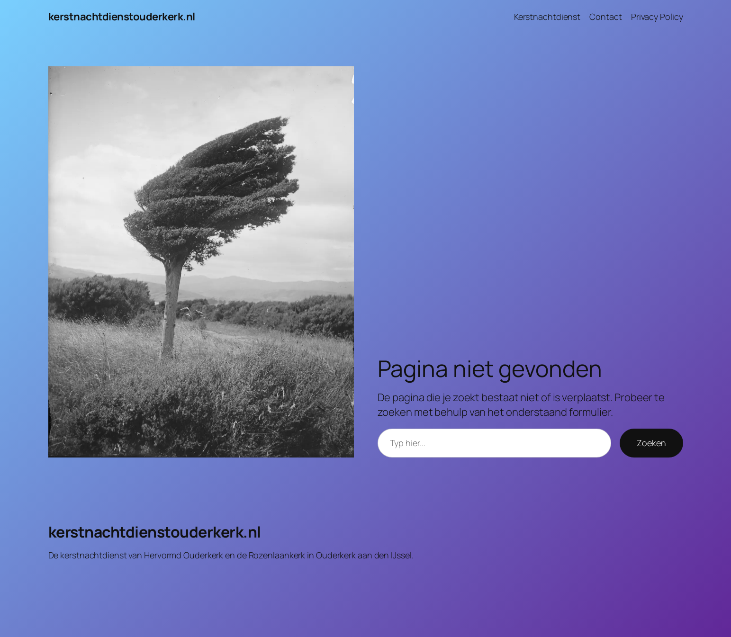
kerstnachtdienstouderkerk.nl (121, 16)
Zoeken (651, 443)
